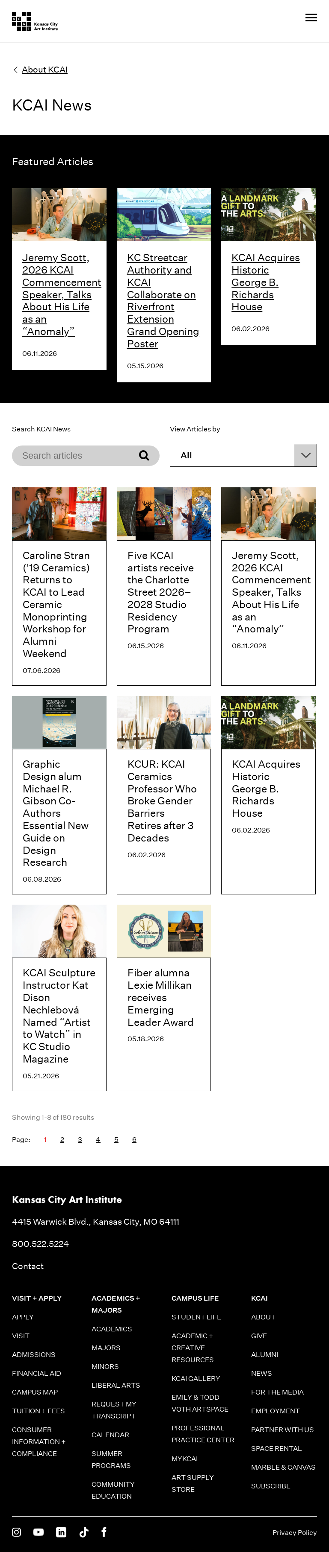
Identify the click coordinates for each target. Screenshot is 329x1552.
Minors (105, 1367)
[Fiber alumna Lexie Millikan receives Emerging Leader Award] (164, 998)
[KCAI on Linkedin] (61, 1533)
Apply (23, 1317)
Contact (28, 1266)
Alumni (264, 1355)
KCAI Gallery (196, 1378)
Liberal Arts (116, 1385)
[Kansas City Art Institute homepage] (35, 21)
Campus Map (35, 1392)
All (186, 455)
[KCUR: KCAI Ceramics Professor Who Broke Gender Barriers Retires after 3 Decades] (164, 795)
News (261, 1373)
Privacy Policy (295, 1533)
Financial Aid (36, 1373)
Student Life (196, 1317)
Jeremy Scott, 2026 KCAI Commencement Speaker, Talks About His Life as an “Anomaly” (61, 294)
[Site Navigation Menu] (311, 18)
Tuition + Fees (38, 1411)
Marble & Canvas (283, 1467)
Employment (275, 1411)
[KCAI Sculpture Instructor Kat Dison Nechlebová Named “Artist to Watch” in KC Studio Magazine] (59, 998)
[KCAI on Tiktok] (84, 1533)
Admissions (34, 1355)
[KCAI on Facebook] (103, 1533)
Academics (112, 1329)
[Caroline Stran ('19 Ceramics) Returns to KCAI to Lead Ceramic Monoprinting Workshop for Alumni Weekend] (59, 586)
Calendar (110, 1435)
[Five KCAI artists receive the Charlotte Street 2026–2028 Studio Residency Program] (164, 586)
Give (259, 1336)
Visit (21, 1336)
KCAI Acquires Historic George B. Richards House (265, 281)
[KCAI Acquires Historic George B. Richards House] (268, 795)
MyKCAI (185, 1459)
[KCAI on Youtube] (38, 1533)
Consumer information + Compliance (39, 1442)
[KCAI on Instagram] (16, 1533)
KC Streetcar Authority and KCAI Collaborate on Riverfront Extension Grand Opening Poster (163, 300)
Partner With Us (282, 1430)
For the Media (277, 1392)
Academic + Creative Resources (193, 1348)
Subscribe (270, 1486)
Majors (106, 1348)
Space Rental (276, 1448)
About (263, 1317)
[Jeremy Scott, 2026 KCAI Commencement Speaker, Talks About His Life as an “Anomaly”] (268, 586)
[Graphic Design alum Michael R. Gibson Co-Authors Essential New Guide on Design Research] (59, 795)
